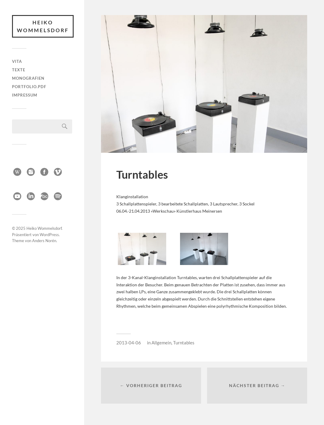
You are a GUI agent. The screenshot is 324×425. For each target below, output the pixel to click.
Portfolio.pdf (29, 86)
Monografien (28, 78)
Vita (17, 61)
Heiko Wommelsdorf (43, 26)
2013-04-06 (128, 342)
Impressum (24, 95)
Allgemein (161, 342)
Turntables (183, 342)
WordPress (49, 233)
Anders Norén (44, 239)
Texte (18, 69)
